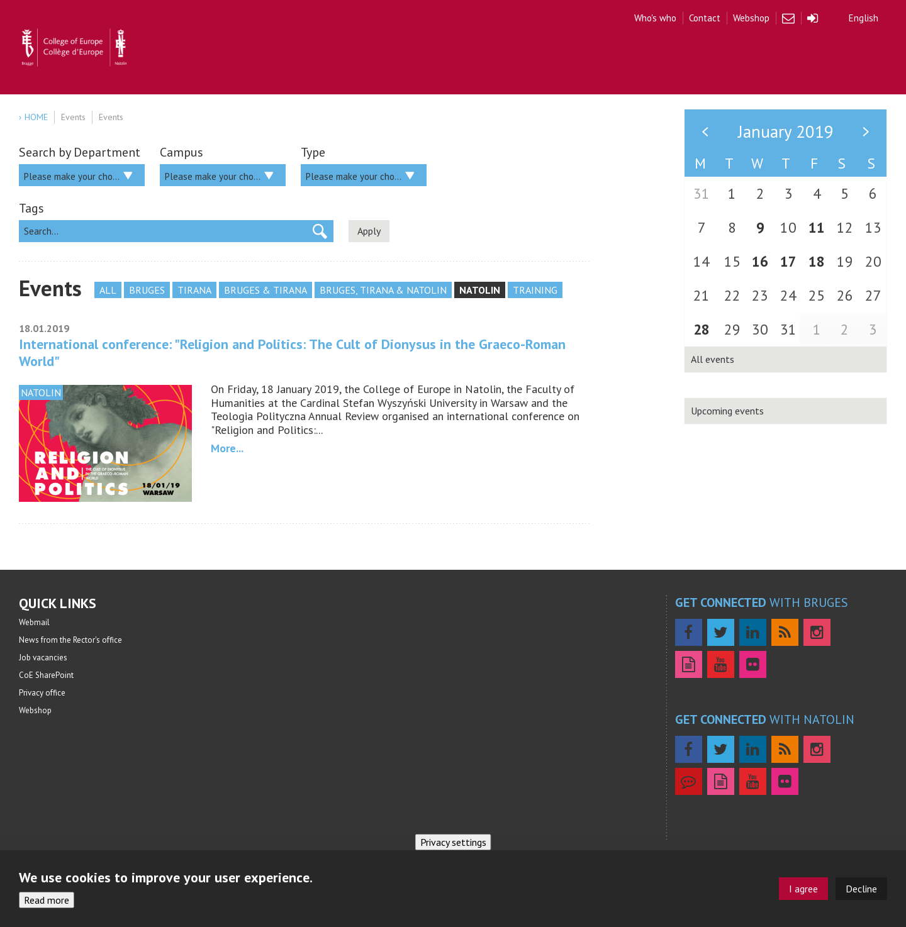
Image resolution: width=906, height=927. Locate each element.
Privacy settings (453, 842)
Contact (704, 18)
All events (712, 359)
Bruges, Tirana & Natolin (383, 290)
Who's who (655, 18)
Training (535, 290)
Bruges (147, 290)
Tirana (194, 290)
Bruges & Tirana (265, 290)
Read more (46, 900)
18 (816, 261)
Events (73, 117)
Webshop (751, 18)
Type (313, 152)
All (107, 290)
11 (816, 227)
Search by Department (79, 152)
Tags (31, 208)
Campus (181, 152)
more (223, 448)
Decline (861, 888)
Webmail (788, 18)
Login (812, 18)
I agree (803, 888)
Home (36, 117)
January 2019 (786, 131)
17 (788, 261)
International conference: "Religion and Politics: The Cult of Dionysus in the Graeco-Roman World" (292, 352)
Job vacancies (43, 657)
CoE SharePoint (46, 675)
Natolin (479, 290)
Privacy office (42, 692)
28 (701, 329)
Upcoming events (727, 410)
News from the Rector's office (70, 640)
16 (760, 261)
